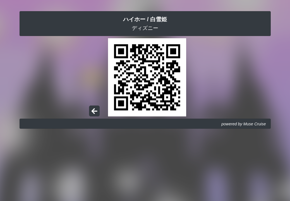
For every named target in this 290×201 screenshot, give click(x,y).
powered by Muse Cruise (243, 124)
